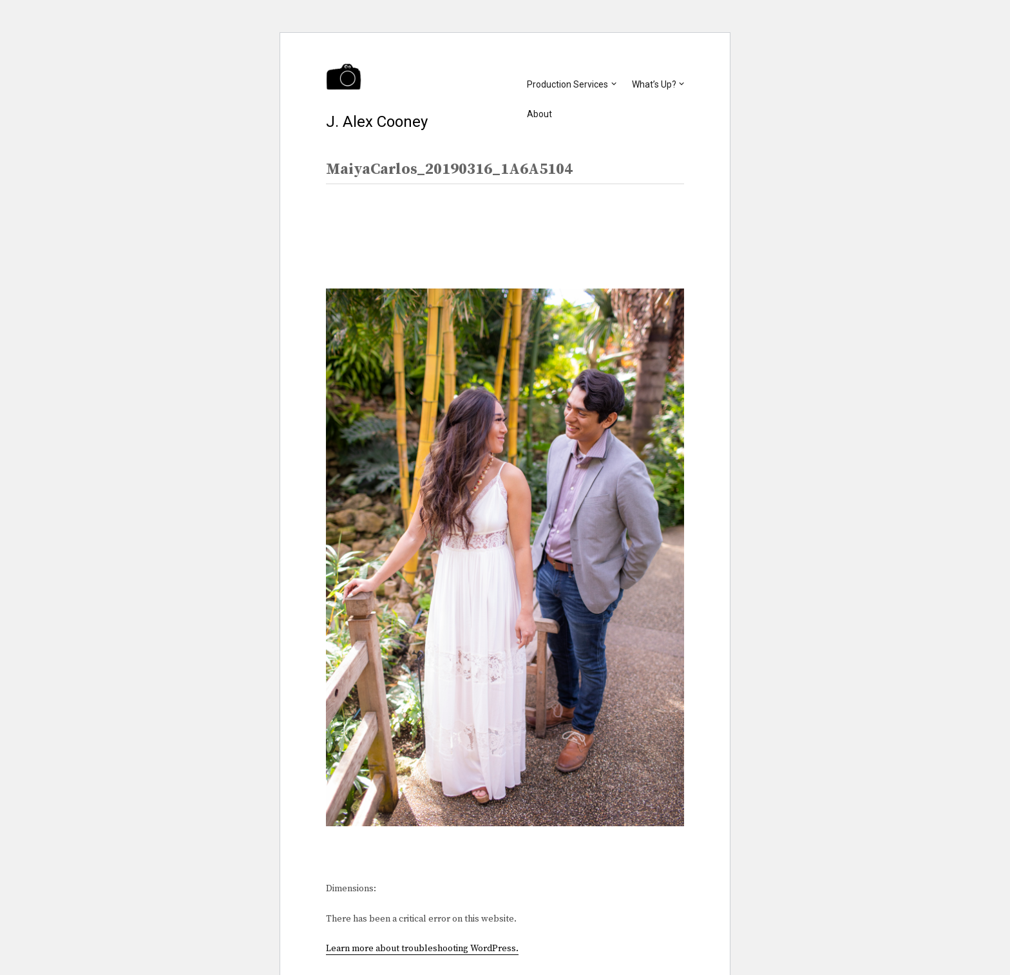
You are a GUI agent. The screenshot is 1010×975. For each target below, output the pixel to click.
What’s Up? (654, 84)
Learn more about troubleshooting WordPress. (422, 948)
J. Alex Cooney (377, 122)
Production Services (567, 84)
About (539, 114)
